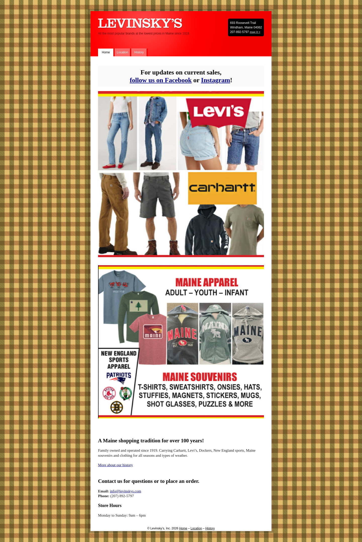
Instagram (215, 80)
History (139, 52)
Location (122, 52)
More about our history (115, 465)
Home (106, 52)
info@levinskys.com (125, 491)
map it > (255, 31)
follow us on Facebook (161, 80)
